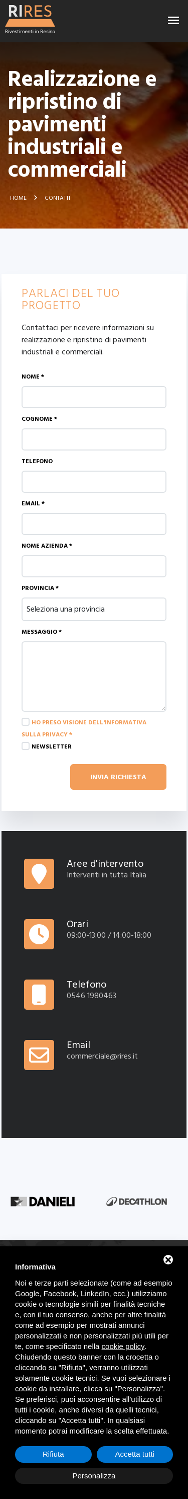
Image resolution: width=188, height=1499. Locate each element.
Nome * (33, 377)
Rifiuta (53, 1454)
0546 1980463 (91, 995)
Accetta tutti (134, 1454)
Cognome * (39, 419)
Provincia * (40, 588)
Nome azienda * (47, 546)
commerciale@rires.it (102, 1056)
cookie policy (123, 1346)
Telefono (37, 461)
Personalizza (94, 1475)
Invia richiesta (118, 777)
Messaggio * (42, 632)
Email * (33, 503)
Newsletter (52, 747)
